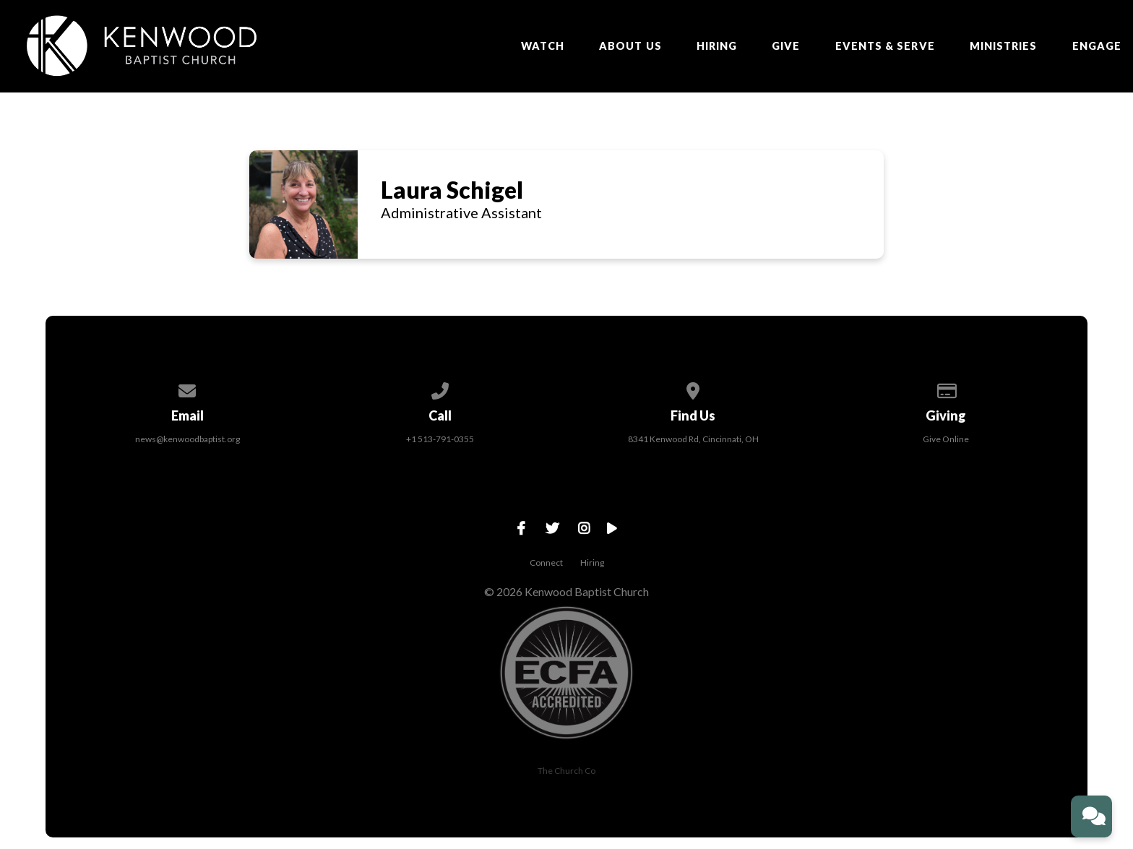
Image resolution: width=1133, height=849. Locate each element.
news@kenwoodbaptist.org (187, 439)
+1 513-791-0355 (440, 439)
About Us (630, 46)
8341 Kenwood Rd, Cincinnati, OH (693, 439)
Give (786, 46)
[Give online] (946, 388)
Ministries (1004, 46)
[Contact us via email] (187, 388)
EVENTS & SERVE (885, 46)
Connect (546, 562)
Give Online (946, 439)
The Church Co (566, 770)
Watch (542, 46)
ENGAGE (1096, 46)
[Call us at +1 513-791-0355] (440, 388)
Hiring (717, 46)
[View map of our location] (693, 388)
